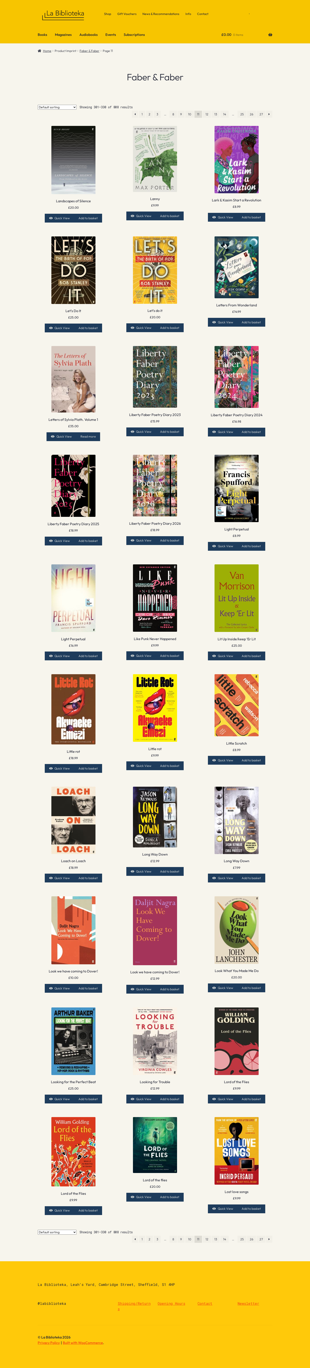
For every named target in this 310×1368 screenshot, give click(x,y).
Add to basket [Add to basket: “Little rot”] (88, 768)
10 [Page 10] (189, 114)
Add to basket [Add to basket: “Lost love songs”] (251, 1209)
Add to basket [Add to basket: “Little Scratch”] (251, 760)
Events (110, 34)
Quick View (62, 218)
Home (47, 51)
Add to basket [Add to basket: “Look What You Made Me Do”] (251, 988)
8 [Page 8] (173, 114)
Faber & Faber (89, 51)
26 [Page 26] (251, 114)
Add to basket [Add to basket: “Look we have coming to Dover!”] (88, 988)
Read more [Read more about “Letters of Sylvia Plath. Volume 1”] (88, 436)
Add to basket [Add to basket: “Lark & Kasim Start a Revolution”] (251, 217)
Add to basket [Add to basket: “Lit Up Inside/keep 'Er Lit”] (251, 656)
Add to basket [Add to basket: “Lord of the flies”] (169, 1197)
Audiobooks (88, 34)
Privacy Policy (49, 1342)
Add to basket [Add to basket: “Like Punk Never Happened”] (169, 656)
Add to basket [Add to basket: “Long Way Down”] (169, 871)
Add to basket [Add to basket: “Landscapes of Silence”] (88, 218)
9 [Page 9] (181, 114)
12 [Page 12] (206, 114)
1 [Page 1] (142, 114)
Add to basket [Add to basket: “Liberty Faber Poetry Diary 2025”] (88, 541)
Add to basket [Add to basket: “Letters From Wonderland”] (251, 322)
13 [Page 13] (215, 114)
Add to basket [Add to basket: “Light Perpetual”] (251, 546)
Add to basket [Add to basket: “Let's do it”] (169, 328)
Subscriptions (134, 34)
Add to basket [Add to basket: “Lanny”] (169, 216)
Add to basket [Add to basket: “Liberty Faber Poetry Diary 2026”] (169, 540)
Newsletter (248, 1303)
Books (42, 34)
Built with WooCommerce (83, 1342)
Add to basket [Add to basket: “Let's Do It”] (88, 328)
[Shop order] (57, 107)
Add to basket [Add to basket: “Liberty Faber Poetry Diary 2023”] (169, 432)
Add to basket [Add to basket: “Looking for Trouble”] (169, 1099)
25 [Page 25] (242, 114)
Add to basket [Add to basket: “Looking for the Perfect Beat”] (88, 1099)
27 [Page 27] (261, 114)
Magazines (63, 34)
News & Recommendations (160, 14)
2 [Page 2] (149, 114)
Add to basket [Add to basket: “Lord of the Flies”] (251, 1099)
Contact (202, 14)
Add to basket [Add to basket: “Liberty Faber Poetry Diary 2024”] (251, 432)
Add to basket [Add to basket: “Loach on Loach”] (88, 878)
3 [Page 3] (157, 114)
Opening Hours (171, 1303)
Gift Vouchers (126, 14)
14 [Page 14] (224, 114)
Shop (107, 14)
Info (188, 14)
